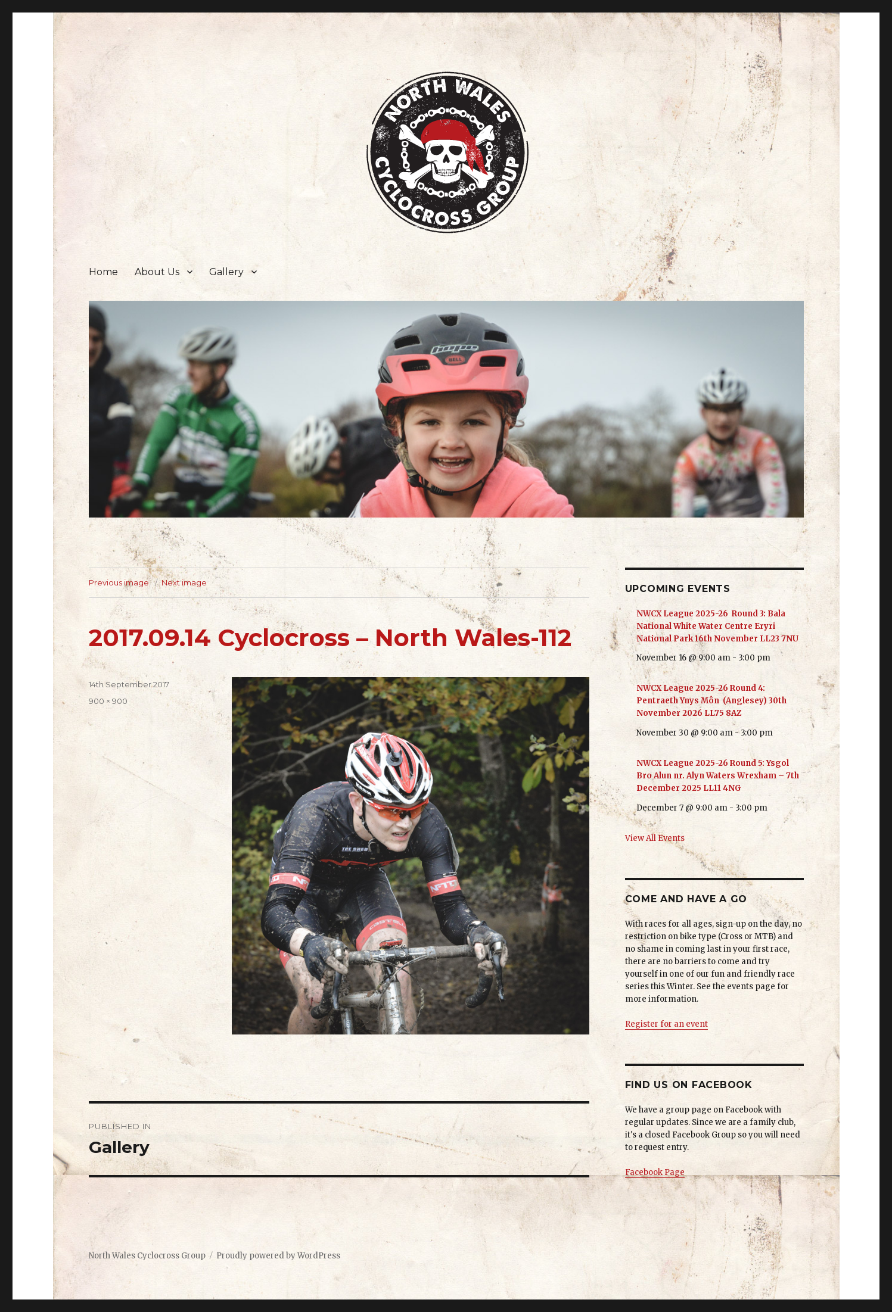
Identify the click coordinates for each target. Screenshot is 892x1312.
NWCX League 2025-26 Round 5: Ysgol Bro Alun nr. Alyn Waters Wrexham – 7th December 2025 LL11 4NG (717, 775)
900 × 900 (108, 701)
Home (103, 272)
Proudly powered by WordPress (278, 1256)
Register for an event (666, 1024)
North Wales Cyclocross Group (147, 1256)
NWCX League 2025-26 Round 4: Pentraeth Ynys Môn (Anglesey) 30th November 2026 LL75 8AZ (711, 700)
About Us (157, 272)
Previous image (119, 582)
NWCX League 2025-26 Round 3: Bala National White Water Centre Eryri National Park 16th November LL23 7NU (717, 626)
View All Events (655, 838)
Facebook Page (655, 1172)
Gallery (226, 272)
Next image (184, 582)
